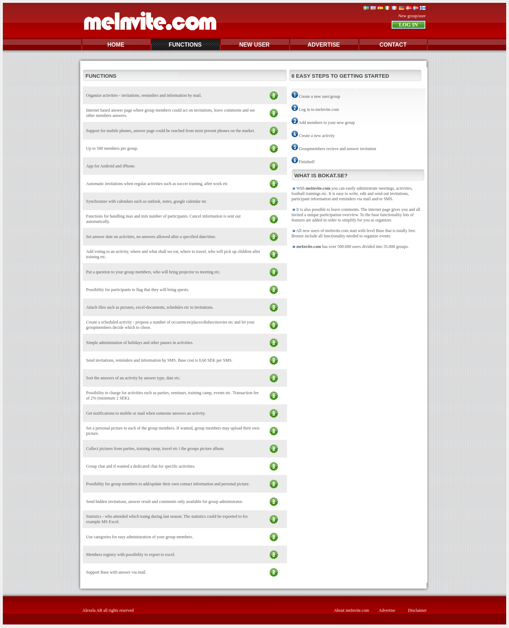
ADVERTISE (324, 45)
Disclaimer (417, 610)
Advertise (387, 610)
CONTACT (392, 45)
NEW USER (254, 45)
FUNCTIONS (185, 45)
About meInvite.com (351, 610)
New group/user (412, 15)
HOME (115, 45)
